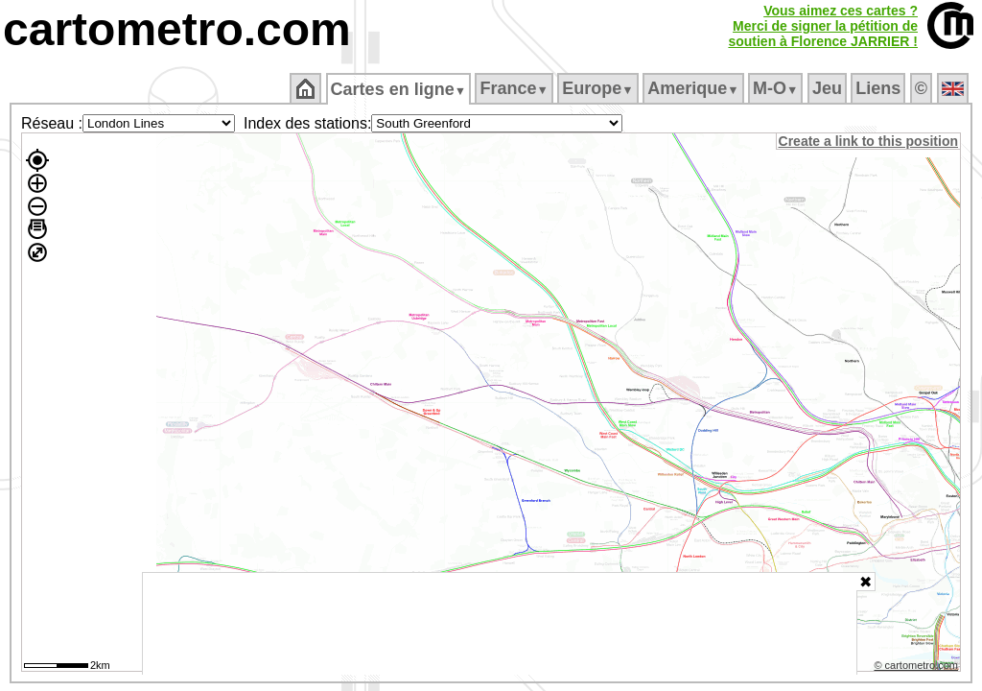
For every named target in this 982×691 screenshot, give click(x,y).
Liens (879, 88)
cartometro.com (177, 29)
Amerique (694, 88)
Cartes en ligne (399, 89)
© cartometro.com (918, 668)
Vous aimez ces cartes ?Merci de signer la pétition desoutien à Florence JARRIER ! (823, 26)
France (515, 88)
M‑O (777, 88)
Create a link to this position (869, 141)
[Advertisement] (500, 624)
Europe (599, 88)
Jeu (828, 88)
